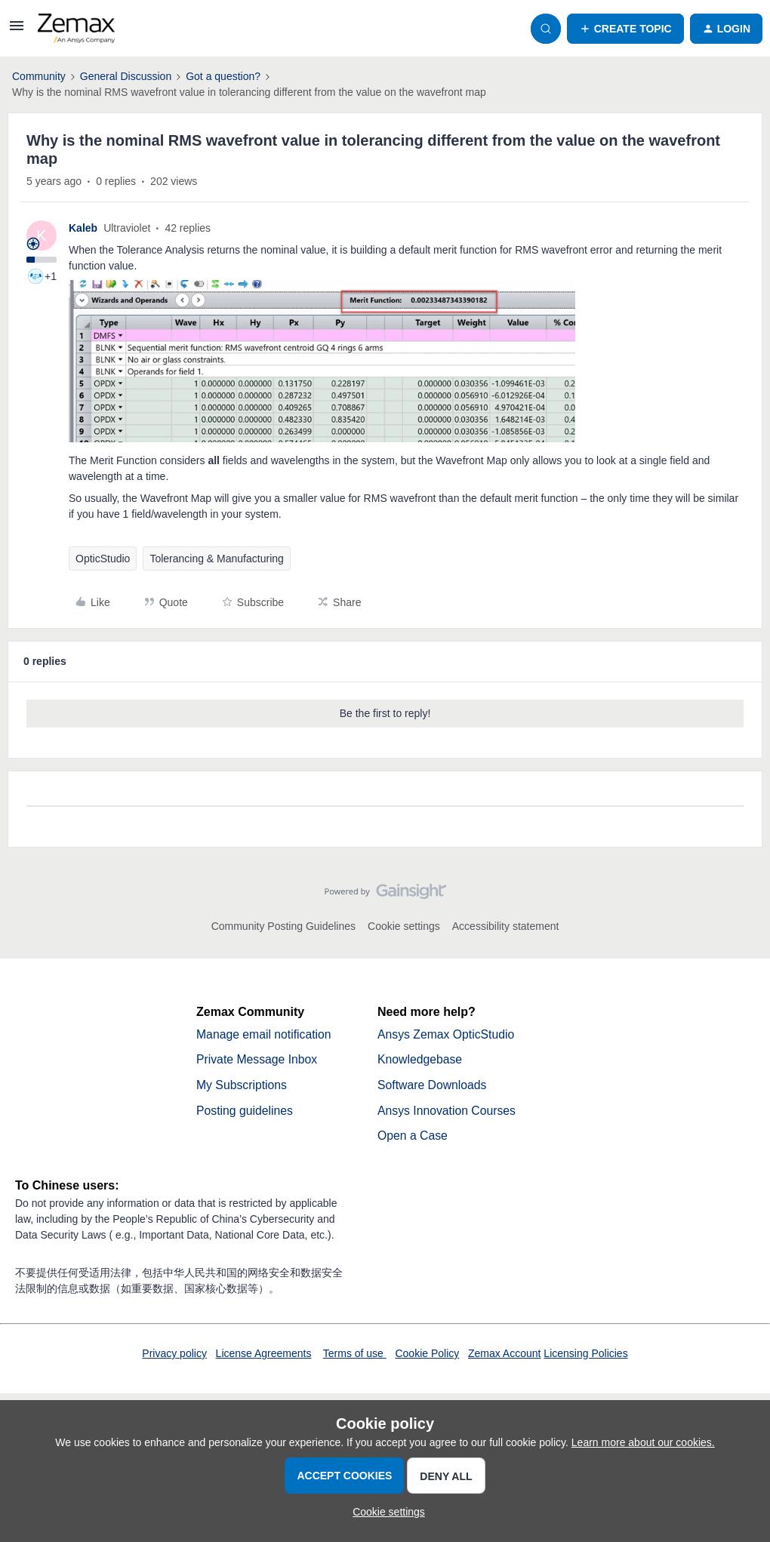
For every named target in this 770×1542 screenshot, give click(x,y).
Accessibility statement (505, 926)
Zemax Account (504, 1355)
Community (39, 76)
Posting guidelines (245, 1111)
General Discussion (125, 76)
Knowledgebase (420, 1060)
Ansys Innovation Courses (447, 1111)
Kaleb (83, 228)
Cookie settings (404, 926)
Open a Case (412, 1137)
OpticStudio (102, 558)
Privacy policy (174, 1355)
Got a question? (223, 76)
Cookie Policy (427, 1355)
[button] (17, 31)
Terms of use (355, 1355)
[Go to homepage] (76, 29)
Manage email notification (264, 1034)
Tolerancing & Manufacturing (216, 558)
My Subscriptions (242, 1085)
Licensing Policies (585, 1355)
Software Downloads (432, 1085)
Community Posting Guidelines (283, 926)
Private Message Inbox (257, 1060)
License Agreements (264, 1355)
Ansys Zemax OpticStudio (446, 1034)
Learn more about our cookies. (643, 1442)
